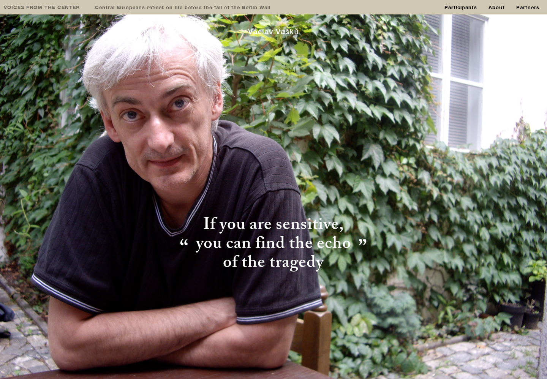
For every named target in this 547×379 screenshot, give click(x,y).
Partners (527, 7)
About (497, 7)
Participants (460, 7)
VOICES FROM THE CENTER (42, 7)
